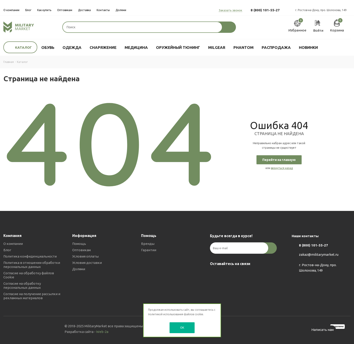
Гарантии (148, 250)
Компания (12, 236)
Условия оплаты (85, 256)
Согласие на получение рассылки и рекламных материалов (31, 296)
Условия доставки (87, 263)
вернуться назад (282, 168)
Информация (84, 236)
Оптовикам (81, 250)
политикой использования (165, 314)
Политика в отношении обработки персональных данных (31, 265)
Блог (7, 250)
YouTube (237, 274)
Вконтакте (214, 274)
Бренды (147, 244)
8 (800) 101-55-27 (265, 10)
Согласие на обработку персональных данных (22, 285)
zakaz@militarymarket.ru (318, 254)
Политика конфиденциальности (30, 256)
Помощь (79, 244)
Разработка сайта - (86, 332)
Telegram (225, 274)
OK (182, 327)
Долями (78, 269)
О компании (13, 244)
